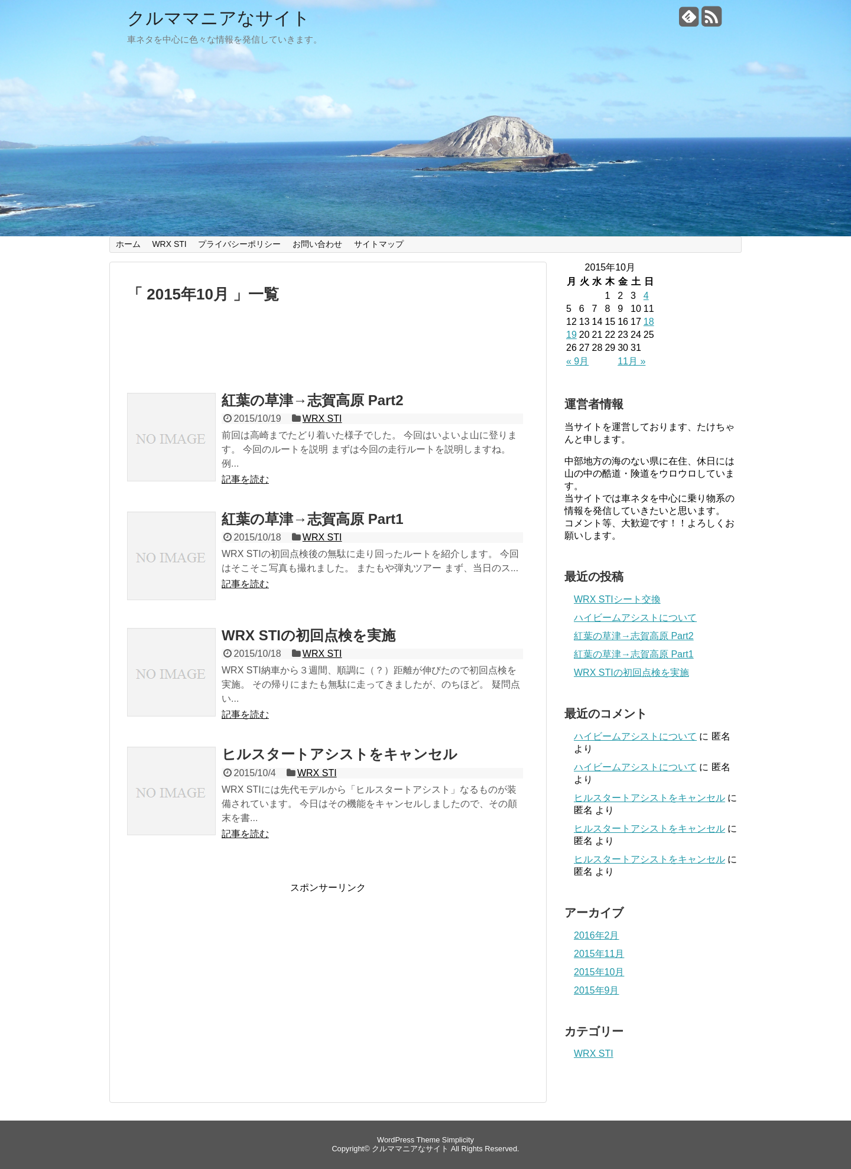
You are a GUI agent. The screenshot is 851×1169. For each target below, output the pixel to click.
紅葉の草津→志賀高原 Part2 (313, 400)
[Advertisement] (328, 353)
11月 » (631, 361)
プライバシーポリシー (239, 244)
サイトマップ (379, 244)
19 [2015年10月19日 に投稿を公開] (571, 335)
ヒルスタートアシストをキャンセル (339, 754)
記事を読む (245, 479)
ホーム (128, 244)
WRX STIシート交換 (617, 599)
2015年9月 (596, 990)
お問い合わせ (317, 244)
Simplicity (458, 1139)
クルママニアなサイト (218, 18)
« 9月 (577, 361)
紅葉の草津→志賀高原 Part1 (313, 519)
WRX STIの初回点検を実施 (308, 635)
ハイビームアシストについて (635, 618)
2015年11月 (599, 954)
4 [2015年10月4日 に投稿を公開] (646, 296)
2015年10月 (599, 972)
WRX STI (169, 244)
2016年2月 (596, 935)
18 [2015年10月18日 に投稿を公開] (649, 322)
